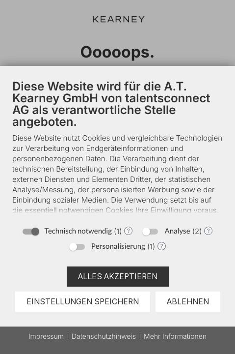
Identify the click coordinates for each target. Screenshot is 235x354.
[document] (117, 152)
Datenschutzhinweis (104, 336)
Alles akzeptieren (117, 276)
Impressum (46, 336)
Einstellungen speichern (82, 301)
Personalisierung (118, 246)
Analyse (177, 231)
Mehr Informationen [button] (175, 336)
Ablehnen (188, 301)
